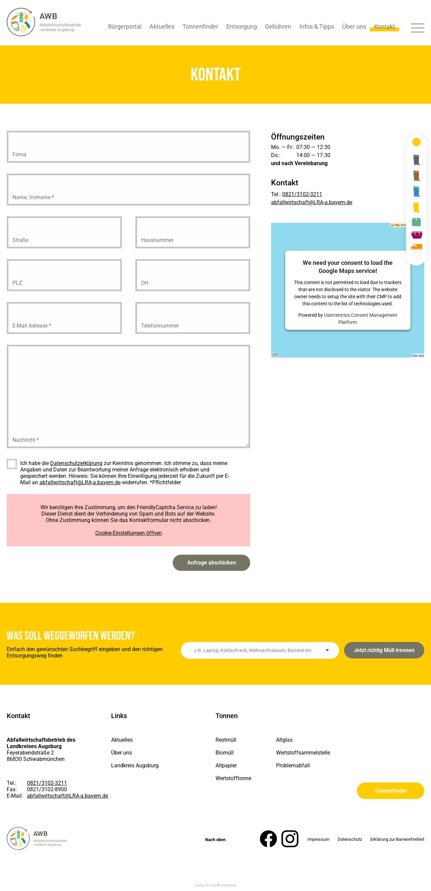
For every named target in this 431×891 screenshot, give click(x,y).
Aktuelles (122, 740)
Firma (19, 154)
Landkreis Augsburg (135, 765)
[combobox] (260, 650)
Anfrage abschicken (211, 562)
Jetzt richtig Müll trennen (384, 650)
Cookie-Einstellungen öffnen (128, 533)
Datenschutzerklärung (76, 463)
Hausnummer (157, 240)
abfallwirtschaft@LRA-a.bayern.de (80, 482)
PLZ (17, 283)
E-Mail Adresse (31, 325)
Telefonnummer (160, 325)
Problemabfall (293, 765)
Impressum (318, 839)
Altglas (284, 740)
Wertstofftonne (233, 778)
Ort (144, 283)
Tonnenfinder (390, 791)
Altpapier (226, 765)
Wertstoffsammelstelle (298, 752)
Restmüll (226, 740)
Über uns (121, 752)
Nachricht (25, 440)
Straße (20, 240)
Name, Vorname (33, 197)
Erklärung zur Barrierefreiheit (397, 839)
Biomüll (225, 752)
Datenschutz (350, 839)
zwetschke (228, 885)
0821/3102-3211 (302, 194)
